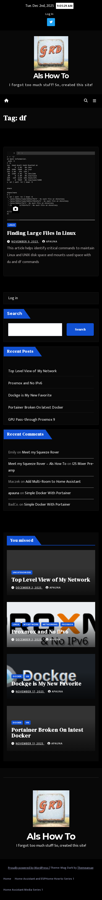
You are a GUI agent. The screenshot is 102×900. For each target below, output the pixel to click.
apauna (49, 241)
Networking (50, 624)
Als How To (51, 76)
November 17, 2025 (30, 691)
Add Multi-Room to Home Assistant (53, 482)
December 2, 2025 (29, 587)
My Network (31, 624)
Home (7, 878)
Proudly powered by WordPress (28, 867)
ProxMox (67, 624)
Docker (17, 676)
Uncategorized (22, 572)
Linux (11, 225)
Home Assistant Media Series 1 (23, 889)
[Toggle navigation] (95, 101)
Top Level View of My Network (32, 371)
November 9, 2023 (25, 241)
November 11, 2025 (30, 743)
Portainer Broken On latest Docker (35, 407)
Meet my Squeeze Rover (40, 452)
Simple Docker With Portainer (48, 493)
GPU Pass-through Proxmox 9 (31, 420)
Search (14, 313)
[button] (86, 101)
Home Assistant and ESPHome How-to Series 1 (44, 878)
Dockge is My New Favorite (30, 395)
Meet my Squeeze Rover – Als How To (37, 464)
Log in (13, 298)
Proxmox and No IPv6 (25, 383)
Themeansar (85, 867)
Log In (49, 13)
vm (27, 676)
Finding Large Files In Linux (41, 233)
